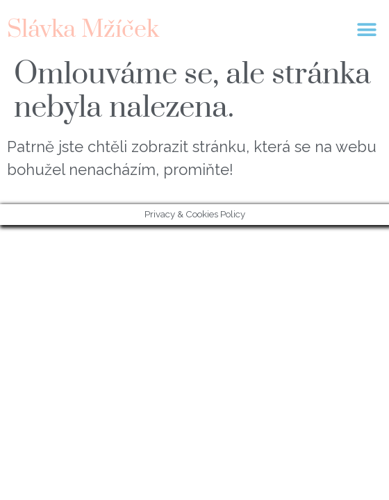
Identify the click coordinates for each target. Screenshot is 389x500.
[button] (366, 29)
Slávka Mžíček (83, 30)
